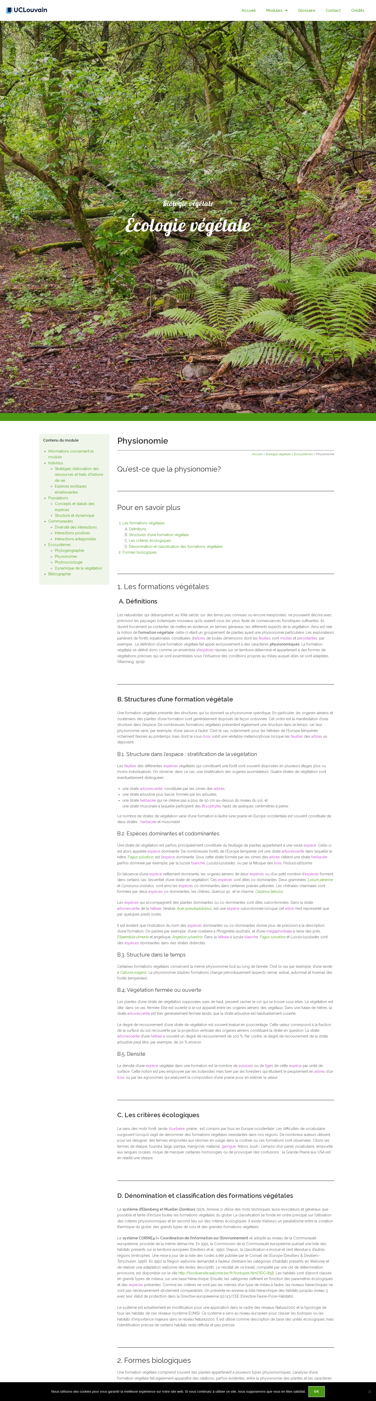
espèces (206, 650)
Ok (316, 1391)
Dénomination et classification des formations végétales (176, 546)
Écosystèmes (59, 545)
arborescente (151, 789)
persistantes (307, 638)
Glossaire (306, 10)
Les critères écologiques (150, 540)
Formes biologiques (140, 552)
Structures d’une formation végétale (159, 535)
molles (286, 638)
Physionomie (66, 556)
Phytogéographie (69, 550)
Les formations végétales (143, 523)
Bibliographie (59, 574)
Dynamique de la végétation (78, 568)
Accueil (249, 10)
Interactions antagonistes (75, 539)
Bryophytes (211, 806)
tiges (269, 1066)
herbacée (148, 800)
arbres (200, 638)
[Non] (369, 1391)
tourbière (177, 1129)
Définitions (137, 529)
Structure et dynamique (74, 515)
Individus (55, 463)
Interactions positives (72, 533)
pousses (246, 1066)
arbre (289, 908)
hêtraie (155, 908)
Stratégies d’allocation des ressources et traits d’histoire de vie (79, 475)
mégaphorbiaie (279, 931)
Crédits (358, 10)
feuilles (265, 638)
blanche (198, 863)
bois (207, 736)
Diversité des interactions (76, 527)
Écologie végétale (278, 454)
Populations (58, 498)
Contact (333, 10)
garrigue (229, 1146)
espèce (310, 845)
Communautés (60, 521)
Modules (276, 10)
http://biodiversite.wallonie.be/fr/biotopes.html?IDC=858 (226, 1273)
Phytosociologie (69, 562)
